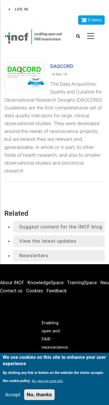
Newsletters (33, 255)
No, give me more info (47, 381)
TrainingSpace (82, 282)
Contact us (11, 291)
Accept (12, 394)
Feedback (57, 291)
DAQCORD (61, 66)
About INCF (12, 282)
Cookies (34, 291)
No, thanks (39, 394)
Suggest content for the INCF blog (60, 227)
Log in (21, 9)
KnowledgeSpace (46, 282)
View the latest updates (47, 241)
